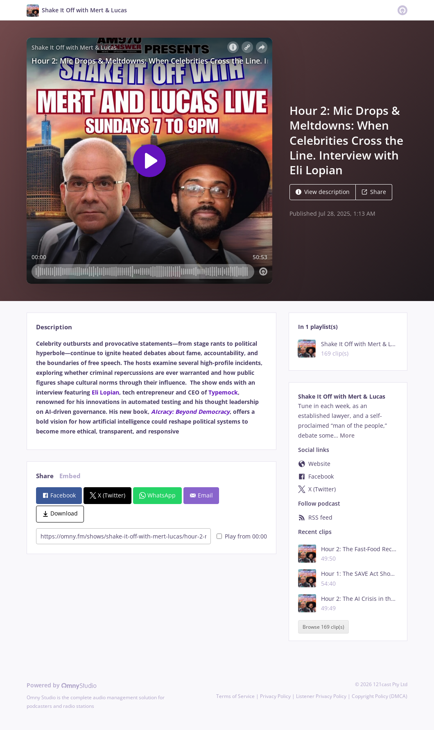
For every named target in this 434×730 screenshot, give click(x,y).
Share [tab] (45, 476)
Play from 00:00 (242, 536)
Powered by (62, 685)
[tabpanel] (151, 387)
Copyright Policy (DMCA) (379, 696)
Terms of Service (235, 696)
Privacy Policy (275, 696)
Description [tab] (54, 327)
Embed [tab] (70, 476)
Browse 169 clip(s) (323, 626)
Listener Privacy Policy (321, 696)
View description (323, 192)
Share (374, 192)
